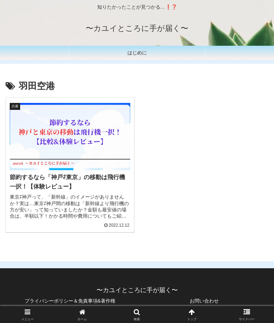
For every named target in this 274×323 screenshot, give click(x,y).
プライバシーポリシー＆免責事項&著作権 (70, 301)
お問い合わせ (204, 301)
